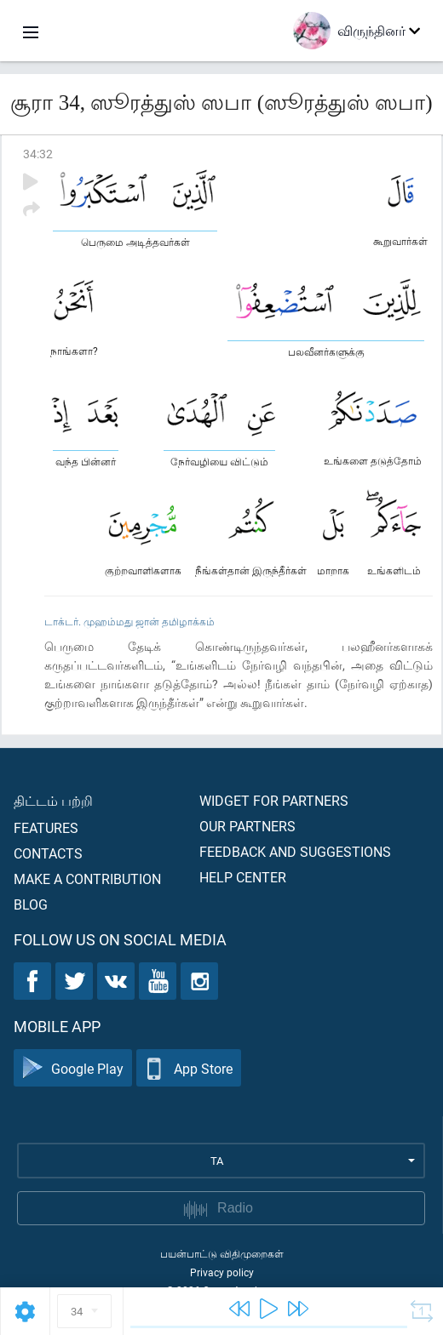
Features (46, 827)
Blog (31, 904)
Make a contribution (87, 878)
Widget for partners (273, 800)
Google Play (73, 1068)
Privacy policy (222, 1272)
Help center (242, 877)
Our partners (247, 826)
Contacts (48, 853)
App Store (189, 1068)
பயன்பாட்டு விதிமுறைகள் (222, 1253)
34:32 (38, 153)
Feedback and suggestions (295, 851)
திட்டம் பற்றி (53, 800)
